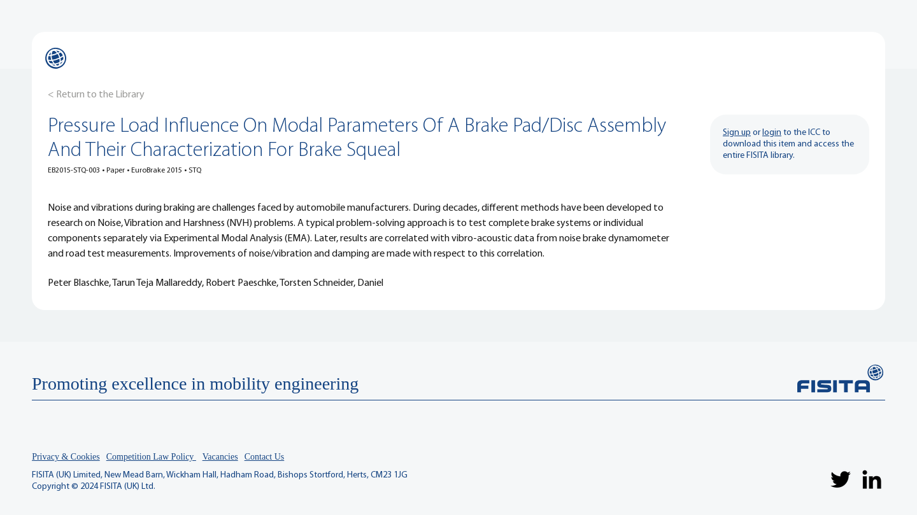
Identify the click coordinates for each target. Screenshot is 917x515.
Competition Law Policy (151, 457)
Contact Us (265, 457)
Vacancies (220, 457)
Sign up (737, 133)
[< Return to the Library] (96, 95)
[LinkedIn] (871, 479)
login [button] (771, 133)
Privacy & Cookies (66, 457)
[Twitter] (840, 479)
